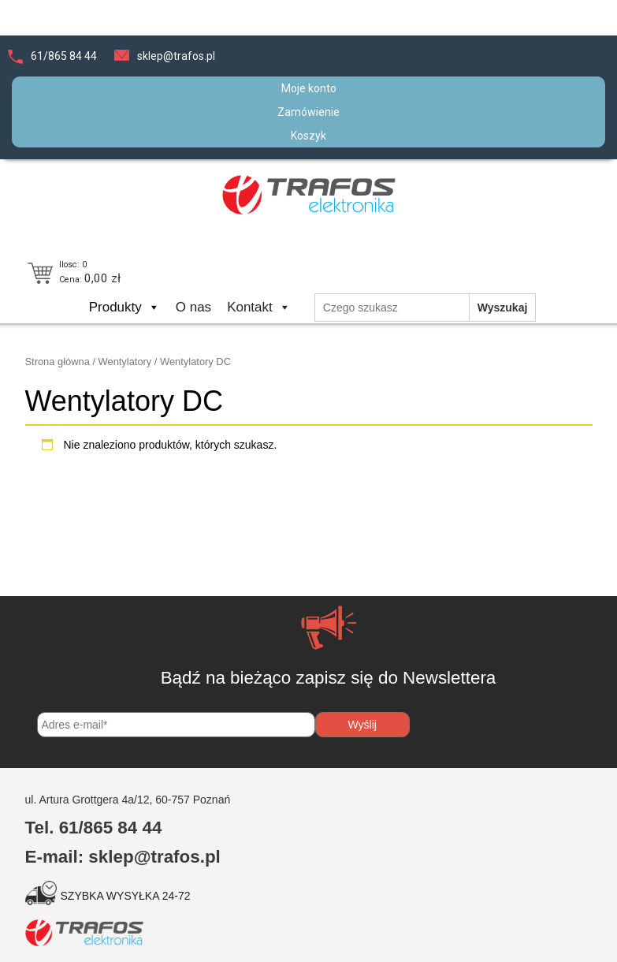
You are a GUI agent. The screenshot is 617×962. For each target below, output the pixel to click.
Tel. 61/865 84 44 (93, 827)
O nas (193, 307)
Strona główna (57, 361)
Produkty (124, 307)
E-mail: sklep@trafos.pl (123, 857)
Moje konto (308, 88)
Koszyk (308, 135)
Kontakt (259, 307)
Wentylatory (125, 361)
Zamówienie (308, 112)
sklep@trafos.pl (176, 56)
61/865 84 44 (64, 56)
